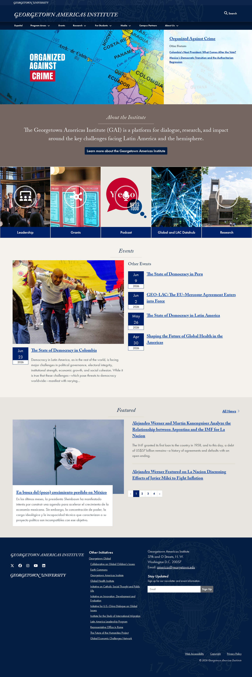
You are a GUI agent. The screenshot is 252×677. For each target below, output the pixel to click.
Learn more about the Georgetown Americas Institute (126, 151)
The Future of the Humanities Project (109, 633)
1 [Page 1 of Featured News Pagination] (136, 493)
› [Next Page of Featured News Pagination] (159, 493)
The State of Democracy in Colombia (64, 351)
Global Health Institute (102, 581)
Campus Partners (148, 25)
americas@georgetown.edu (176, 567)
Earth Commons (98, 569)
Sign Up (207, 589)
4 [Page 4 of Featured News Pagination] (154, 493)
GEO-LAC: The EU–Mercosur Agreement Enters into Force (191, 298)
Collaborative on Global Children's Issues (112, 564)
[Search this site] (230, 13)
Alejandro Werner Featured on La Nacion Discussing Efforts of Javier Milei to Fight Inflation (179, 475)
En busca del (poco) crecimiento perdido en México (61, 493)
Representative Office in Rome (106, 627)
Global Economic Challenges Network (111, 638)
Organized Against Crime (192, 39)
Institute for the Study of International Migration (115, 616)
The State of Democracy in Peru (175, 274)
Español (18, 25)
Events (61, 25)
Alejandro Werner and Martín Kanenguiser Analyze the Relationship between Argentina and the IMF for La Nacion (181, 430)
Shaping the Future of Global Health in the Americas (185, 340)
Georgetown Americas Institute (107, 575)
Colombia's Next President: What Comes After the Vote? (202, 52)
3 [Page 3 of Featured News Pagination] (148, 493)
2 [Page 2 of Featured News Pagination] (142, 493)
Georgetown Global (100, 558)
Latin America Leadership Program (108, 621)
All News (230, 411)
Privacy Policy (234, 654)
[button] (40, 25)
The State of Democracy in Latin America (183, 316)
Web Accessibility (194, 654)
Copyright (215, 654)
